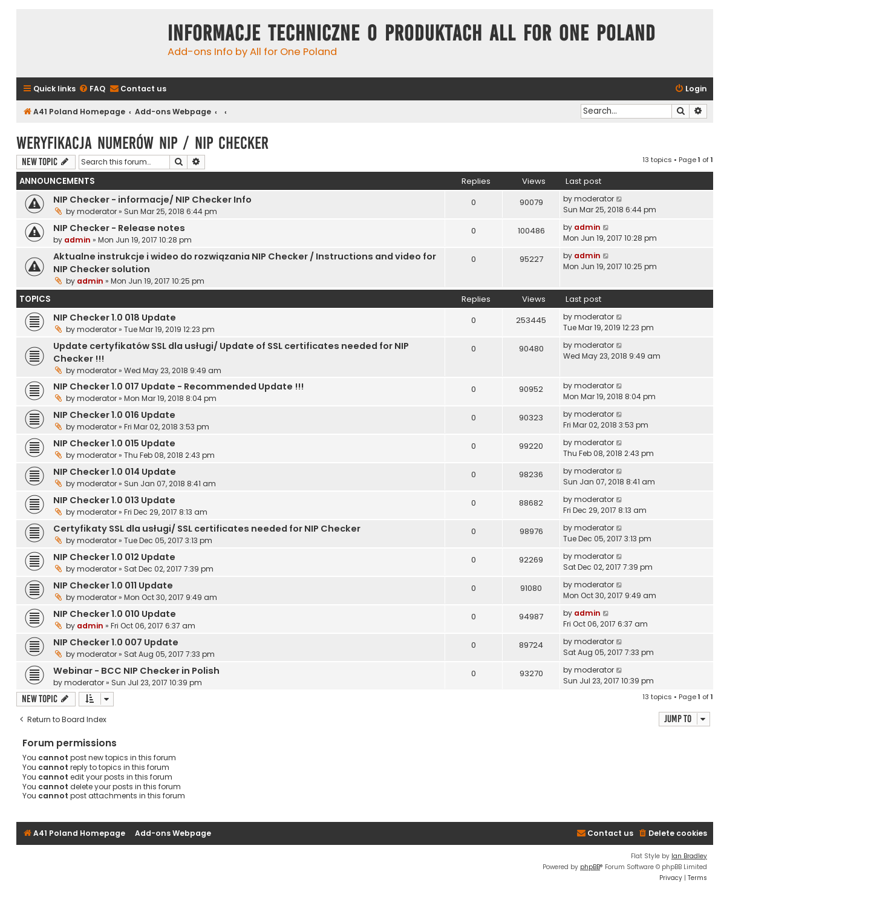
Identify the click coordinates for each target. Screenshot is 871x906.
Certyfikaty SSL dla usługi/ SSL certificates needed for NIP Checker (206, 529)
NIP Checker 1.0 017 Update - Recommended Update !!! (178, 386)
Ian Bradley (689, 856)
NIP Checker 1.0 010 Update (114, 614)
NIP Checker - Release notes (119, 228)
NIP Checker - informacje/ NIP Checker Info (152, 200)
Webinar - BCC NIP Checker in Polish (136, 671)
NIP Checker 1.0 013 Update (114, 500)
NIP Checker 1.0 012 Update (114, 557)
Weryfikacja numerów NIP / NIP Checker (142, 143)
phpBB (590, 867)
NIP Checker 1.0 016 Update (114, 415)
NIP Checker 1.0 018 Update (114, 317)
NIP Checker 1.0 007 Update (115, 642)
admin (77, 240)
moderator (97, 211)
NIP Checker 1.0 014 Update (114, 472)
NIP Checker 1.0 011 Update (113, 585)
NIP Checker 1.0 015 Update (114, 443)
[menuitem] (92, 89)
